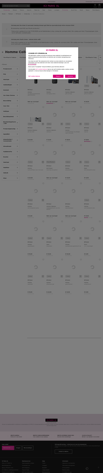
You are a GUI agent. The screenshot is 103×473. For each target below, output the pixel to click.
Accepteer (70, 76)
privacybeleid (32, 64)
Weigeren (58, 76)
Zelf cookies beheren (41, 69)
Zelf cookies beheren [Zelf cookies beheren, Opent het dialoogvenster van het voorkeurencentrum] (34, 76)
